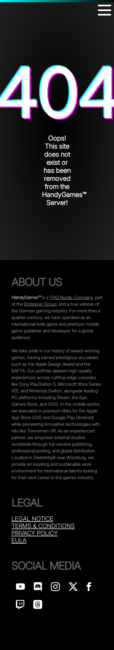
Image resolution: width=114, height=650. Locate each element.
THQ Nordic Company (71, 297)
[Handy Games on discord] (37, 588)
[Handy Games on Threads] (38, 606)
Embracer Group (40, 304)
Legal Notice (32, 518)
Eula (19, 540)
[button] (104, 10)
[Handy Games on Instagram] (55, 588)
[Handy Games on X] (73, 588)
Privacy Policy (34, 533)
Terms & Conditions (43, 525)
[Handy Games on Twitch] (20, 606)
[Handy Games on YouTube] (20, 588)
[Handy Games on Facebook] (89, 588)
